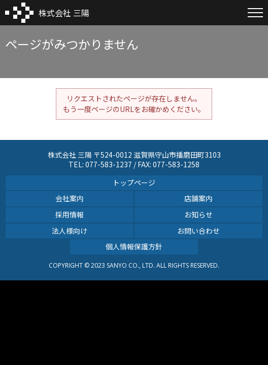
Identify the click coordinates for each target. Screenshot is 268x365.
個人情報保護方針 (134, 246)
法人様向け (69, 231)
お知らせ (198, 214)
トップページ (134, 182)
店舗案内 (198, 198)
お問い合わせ (198, 231)
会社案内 (69, 198)
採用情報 (69, 214)
